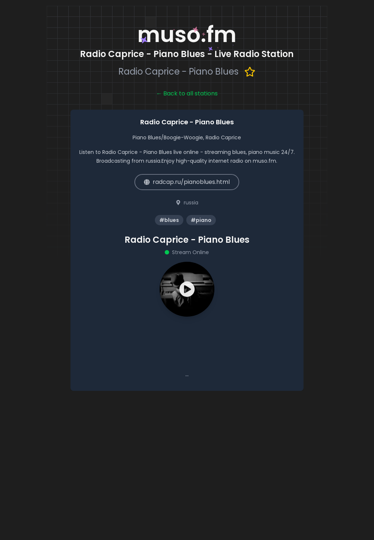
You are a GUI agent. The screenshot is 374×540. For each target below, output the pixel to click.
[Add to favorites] (249, 71)
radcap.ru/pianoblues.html (187, 182)
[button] (187, 289)
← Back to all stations (187, 93)
